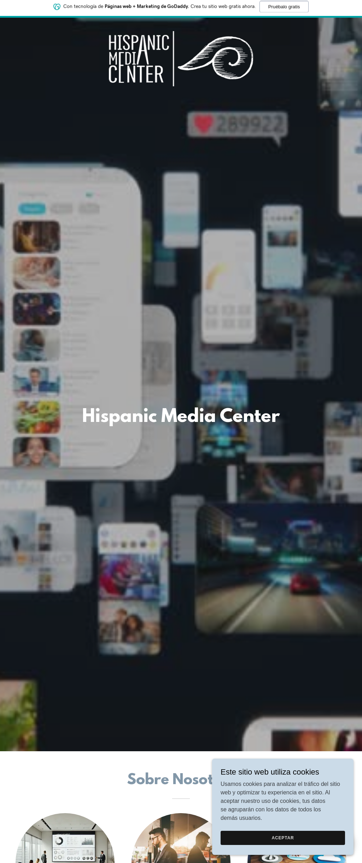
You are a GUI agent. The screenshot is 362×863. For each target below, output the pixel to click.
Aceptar (283, 837)
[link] (181, 26)
